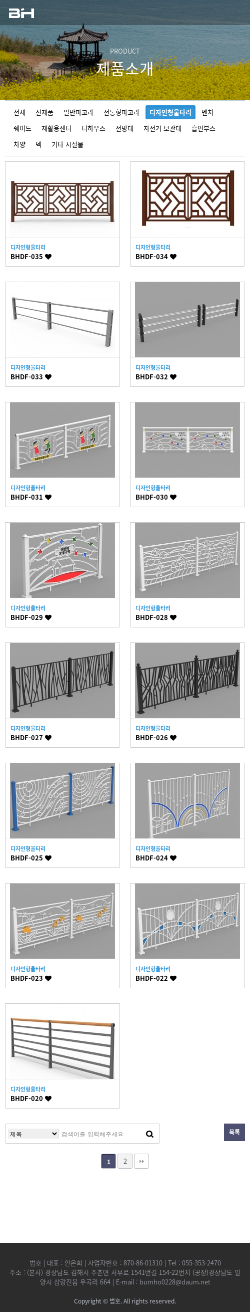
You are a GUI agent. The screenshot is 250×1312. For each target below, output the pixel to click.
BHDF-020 (31, 1098)
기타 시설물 (68, 144)
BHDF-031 (31, 497)
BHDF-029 (31, 617)
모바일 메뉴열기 (233, 12)
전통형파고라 (122, 112)
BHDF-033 (31, 376)
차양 (20, 144)
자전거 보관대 (163, 128)
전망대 (125, 128)
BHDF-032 (156, 376)
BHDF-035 (31, 256)
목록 (234, 1132)
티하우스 (94, 128)
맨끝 (141, 1161)
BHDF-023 (31, 978)
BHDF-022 (156, 978)
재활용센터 (57, 128)
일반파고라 (79, 112)
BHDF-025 (31, 857)
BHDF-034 (156, 256)
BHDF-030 (156, 497)
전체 (20, 112)
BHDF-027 (31, 737)
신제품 (45, 112)
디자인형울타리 (171, 112)
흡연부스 (204, 128)
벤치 (208, 112)
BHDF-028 (156, 617)
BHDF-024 (156, 857)
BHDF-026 (156, 737)
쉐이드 (23, 128)
